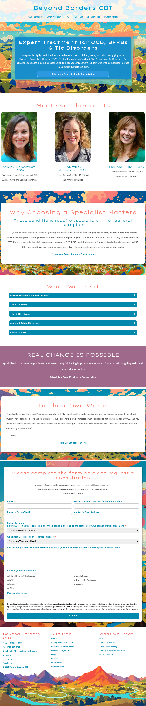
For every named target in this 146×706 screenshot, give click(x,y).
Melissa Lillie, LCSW (60, 650)
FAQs (68, 17)
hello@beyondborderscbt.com (23, 651)
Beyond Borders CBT (73, 7)
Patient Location (66, 524)
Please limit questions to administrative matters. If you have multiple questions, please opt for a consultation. (63, 547)
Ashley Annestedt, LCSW (62, 642)
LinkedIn (7, 655)
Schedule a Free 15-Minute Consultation (73, 74)
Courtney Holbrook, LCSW (62, 646)
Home (54, 638)
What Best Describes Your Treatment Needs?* (31, 536)
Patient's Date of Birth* (19, 512)
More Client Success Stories (73, 442)
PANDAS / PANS (106, 654)
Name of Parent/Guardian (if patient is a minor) (98, 501)
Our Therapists (35, 17)
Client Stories (93, 17)
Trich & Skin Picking (108, 646)
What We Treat (54, 17)
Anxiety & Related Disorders (112, 650)
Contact (79, 17)
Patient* (11, 501)
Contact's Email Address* (87, 512)
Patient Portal (111, 17)
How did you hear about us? (21, 570)
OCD (101, 638)
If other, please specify (19, 593)
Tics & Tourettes (107, 642)
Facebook (7, 663)
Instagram (7, 659)
